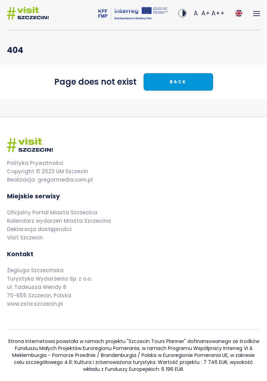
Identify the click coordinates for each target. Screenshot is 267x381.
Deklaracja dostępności (39, 229)
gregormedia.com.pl (64, 179)
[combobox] (239, 13)
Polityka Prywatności (35, 163)
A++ (218, 13)
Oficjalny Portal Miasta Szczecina (52, 212)
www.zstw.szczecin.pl (35, 303)
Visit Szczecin (25, 237)
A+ (205, 13)
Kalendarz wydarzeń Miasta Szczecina (59, 220)
